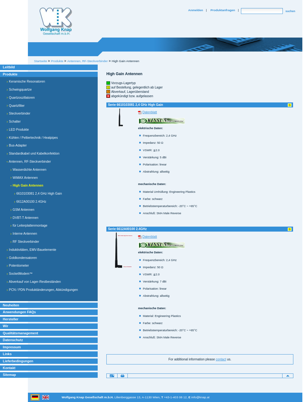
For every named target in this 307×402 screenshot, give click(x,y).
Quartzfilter (15, 105)
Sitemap (9, 375)
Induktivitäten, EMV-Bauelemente (31, 249)
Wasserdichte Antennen (28, 169)
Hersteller (10, 319)
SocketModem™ (20, 273)
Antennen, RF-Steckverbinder (29, 161)
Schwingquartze (19, 89)
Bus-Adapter (17, 145)
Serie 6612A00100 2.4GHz (127, 229)
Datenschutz (13, 340)
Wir (5, 326)
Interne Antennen (23, 233)
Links (7, 354)
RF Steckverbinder (24, 241)
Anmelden (195, 10)
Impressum (12, 347)
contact (221, 359)
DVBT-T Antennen (24, 217)
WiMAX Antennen (24, 177)
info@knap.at (200, 397)
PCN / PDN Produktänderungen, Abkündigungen (42, 289)
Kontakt (9, 368)
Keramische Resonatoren (26, 81)
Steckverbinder (18, 113)
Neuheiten (11, 305)
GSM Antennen (22, 209)
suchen (290, 11)
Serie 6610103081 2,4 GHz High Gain (135, 104)
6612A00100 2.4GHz (30, 201)
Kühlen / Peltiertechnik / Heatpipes (32, 137)
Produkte (10, 74)
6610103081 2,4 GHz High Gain (38, 193)
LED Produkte (18, 129)
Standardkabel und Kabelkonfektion (33, 153)
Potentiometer (18, 265)
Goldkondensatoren (22, 258)
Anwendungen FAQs (19, 312)
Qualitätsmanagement (20, 333)
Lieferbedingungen (18, 361)
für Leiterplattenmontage (28, 225)
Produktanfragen (223, 10)
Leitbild (9, 67)
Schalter (14, 121)
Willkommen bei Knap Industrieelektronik (55, 21)
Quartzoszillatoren (21, 97)
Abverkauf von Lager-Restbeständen (34, 281)
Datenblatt (149, 112)
